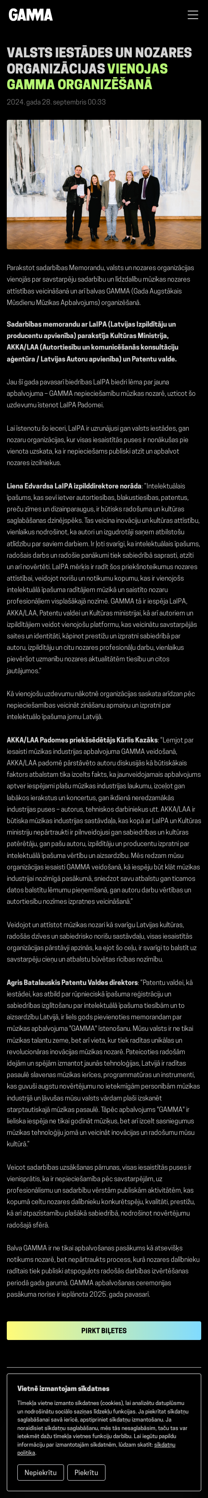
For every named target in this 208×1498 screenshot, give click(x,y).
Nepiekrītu (41, 1473)
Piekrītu (86, 1473)
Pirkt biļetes (104, 1331)
